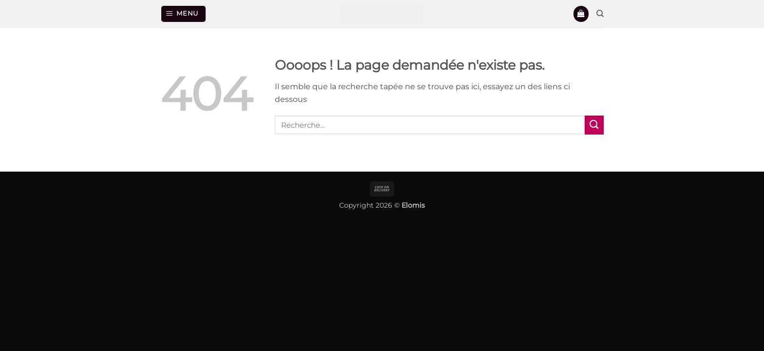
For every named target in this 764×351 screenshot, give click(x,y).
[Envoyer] (594, 125)
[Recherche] (600, 13)
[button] (183, 13)
